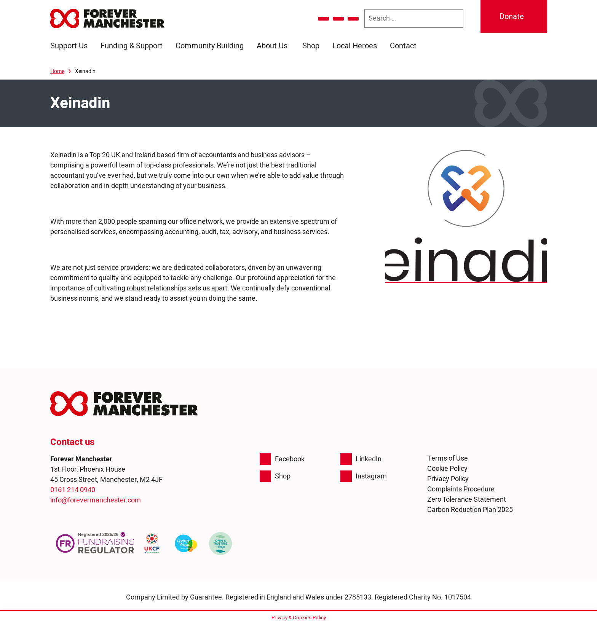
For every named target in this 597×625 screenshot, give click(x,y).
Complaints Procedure (461, 489)
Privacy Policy (448, 479)
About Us (272, 45)
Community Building (210, 45)
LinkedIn (361, 459)
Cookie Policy (447, 469)
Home (57, 71)
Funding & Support (132, 45)
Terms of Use (447, 458)
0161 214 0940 (72, 490)
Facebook (282, 459)
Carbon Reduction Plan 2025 (470, 510)
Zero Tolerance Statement (466, 499)
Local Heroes (354, 45)
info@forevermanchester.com (95, 500)
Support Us (69, 45)
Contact (403, 45)
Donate (512, 16)
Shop (310, 45)
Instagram (363, 476)
